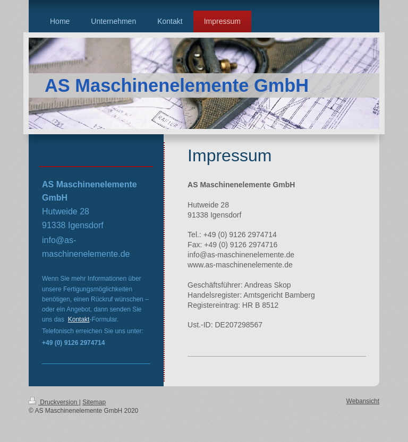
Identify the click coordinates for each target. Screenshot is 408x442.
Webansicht (362, 401)
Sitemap (94, 402)
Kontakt (79, 319)
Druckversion (54, 402)
